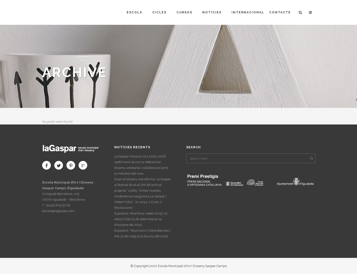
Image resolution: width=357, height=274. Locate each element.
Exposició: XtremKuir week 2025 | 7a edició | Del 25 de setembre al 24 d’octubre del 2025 (140, 219)
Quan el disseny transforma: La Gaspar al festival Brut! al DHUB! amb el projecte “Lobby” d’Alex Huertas (142, 184)
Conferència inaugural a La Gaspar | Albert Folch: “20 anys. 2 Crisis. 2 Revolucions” (140, 202)
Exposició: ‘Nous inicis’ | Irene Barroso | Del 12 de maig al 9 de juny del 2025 (142, 233)
